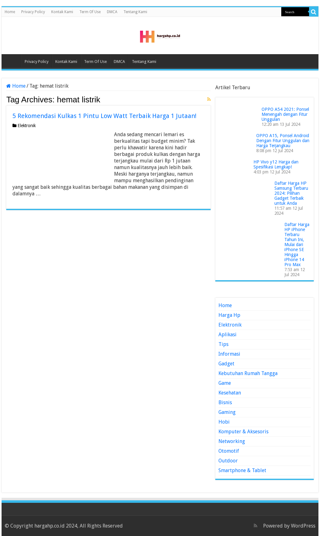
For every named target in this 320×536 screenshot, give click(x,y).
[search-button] (313, 12)
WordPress (303, 526)
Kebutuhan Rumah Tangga (248, 373)
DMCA (112, 12)
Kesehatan (229, 393)
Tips (223, 344)
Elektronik (27, 125)
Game (224, 383)
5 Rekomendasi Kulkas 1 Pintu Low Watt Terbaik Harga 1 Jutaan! (104, 116)
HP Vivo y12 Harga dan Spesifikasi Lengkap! (275, 164)
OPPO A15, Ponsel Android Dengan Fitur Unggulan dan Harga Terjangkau (282, 140)
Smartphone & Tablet (242, 470)
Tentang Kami (135, 12)
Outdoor (228, 461)
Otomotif (228, 451)
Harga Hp (229, 315)
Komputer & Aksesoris (243, 432)
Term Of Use (90, 12)
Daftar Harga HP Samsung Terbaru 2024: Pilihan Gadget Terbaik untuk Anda (291, 193)
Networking (231, 441)
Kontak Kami (62, 12)
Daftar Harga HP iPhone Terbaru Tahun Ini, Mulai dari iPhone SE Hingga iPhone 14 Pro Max (296, 244)
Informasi (229, 354)
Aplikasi (227, 335)
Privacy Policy (33, 12)
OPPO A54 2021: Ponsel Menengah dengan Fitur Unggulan (285, 114)
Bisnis (225, 402)
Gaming (227, 412)
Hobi (224, 422)
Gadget (226, 364)
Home (10, 12)
